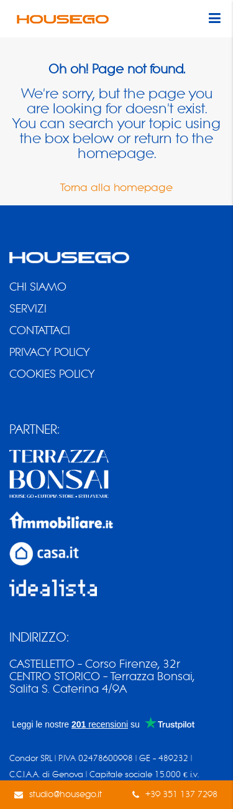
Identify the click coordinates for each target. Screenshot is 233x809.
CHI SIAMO (37, 287)
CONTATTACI (39, 330)
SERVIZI (28, 308)
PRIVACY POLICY (49, 352)
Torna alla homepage (116, 188)
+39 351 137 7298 (181, 794)
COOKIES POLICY (51, 374)
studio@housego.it (65, 794)
